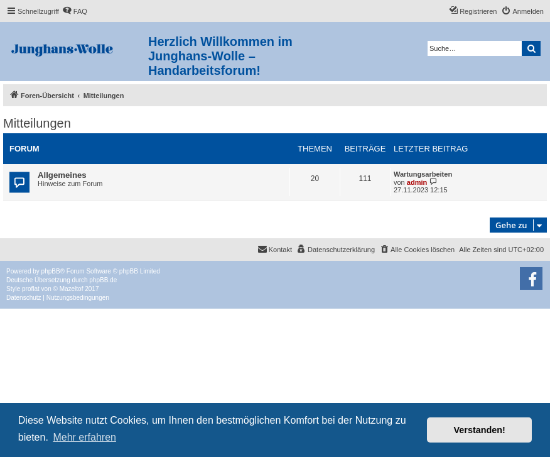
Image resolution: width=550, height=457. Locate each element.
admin (417, 182)
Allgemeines (62, 175)
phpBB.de (103, 280)
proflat (31, 288)
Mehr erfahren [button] (84, 437)
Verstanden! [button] (479, 430)
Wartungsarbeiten (423, 174)
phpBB (50, 271)
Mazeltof (72, 288)
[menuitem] (74, 11)
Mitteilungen (37, 123)
